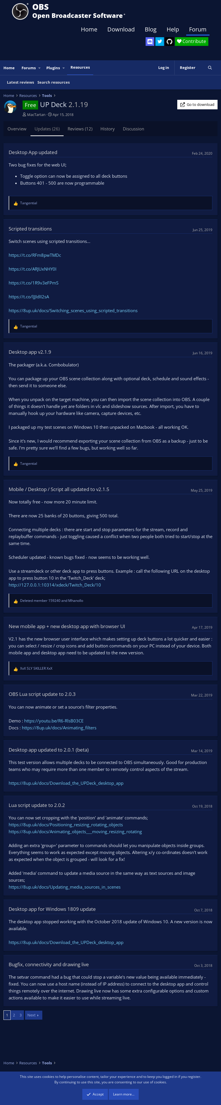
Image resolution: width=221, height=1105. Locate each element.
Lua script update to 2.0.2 (37, 805)
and (51, 600)
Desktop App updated (33, 152)
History (107, 129)
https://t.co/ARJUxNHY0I (32, 269)
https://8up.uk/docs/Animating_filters (59, 728)
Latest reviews (20, 82)
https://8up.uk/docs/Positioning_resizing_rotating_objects (66, 824)
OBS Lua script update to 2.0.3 (42, 694)
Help (173, 29)
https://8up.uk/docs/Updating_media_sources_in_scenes (65, 887)
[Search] (210, 68)
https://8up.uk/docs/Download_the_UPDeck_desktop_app (66, 783)
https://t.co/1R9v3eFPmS (33, 283)
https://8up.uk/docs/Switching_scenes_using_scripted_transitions (73, 310)
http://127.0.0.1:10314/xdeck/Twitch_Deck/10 (55, 585)
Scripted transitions (30, 228)
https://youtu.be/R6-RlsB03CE (53, 721)
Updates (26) (47, 129)
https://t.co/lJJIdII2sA (29, 296)
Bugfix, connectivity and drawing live (49, 964)
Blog (151, 29)
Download (121, 29)
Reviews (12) (80, 129)
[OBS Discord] (150, 41)
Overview (16, 129)
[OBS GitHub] (169, 41)
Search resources (53, 82)
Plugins (53, 67)
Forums (29, 67)
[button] (39, 68)
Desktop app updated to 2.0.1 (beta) (49, 749)
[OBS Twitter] (159, 41)
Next (31, 1015)
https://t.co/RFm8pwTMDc (35, 255)
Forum (198, 29)
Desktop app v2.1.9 (30, 352)
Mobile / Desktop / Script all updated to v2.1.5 (59, 489)
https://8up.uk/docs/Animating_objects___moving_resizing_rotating (75, 831)
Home (89, 29)
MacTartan (36, 114)
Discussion (133, 129)
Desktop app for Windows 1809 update (52, 909)
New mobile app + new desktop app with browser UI (67, 626)
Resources (80, 67)
